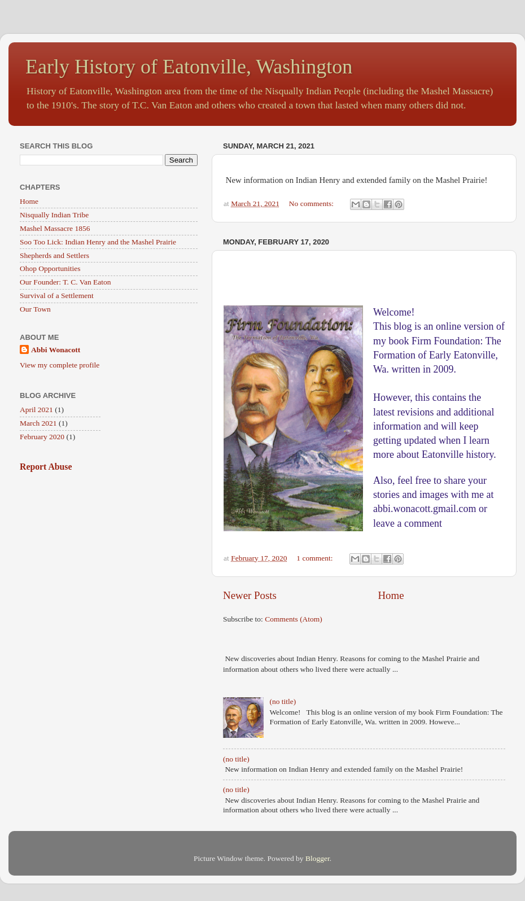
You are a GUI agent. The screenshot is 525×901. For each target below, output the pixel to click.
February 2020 (42, 436)
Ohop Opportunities (50, 268)
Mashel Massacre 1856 (55, 228)
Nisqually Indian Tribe (54, 215)
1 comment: (315, 558)
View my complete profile (59, 365)
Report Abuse (46, 466)
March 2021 (38, 423)
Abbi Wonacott (55, 349)
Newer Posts (250, 595)
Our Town (35, 309)
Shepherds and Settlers (54, 255)
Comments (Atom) (293, 619)
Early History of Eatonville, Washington (188, 66)
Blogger (317, 858)
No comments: (312, 203)
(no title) (282, 701)
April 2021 (36, 409)
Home (391, 595)
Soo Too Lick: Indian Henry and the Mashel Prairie (98, 242)
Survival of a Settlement (57, 295)
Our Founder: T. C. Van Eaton (65, 282)
